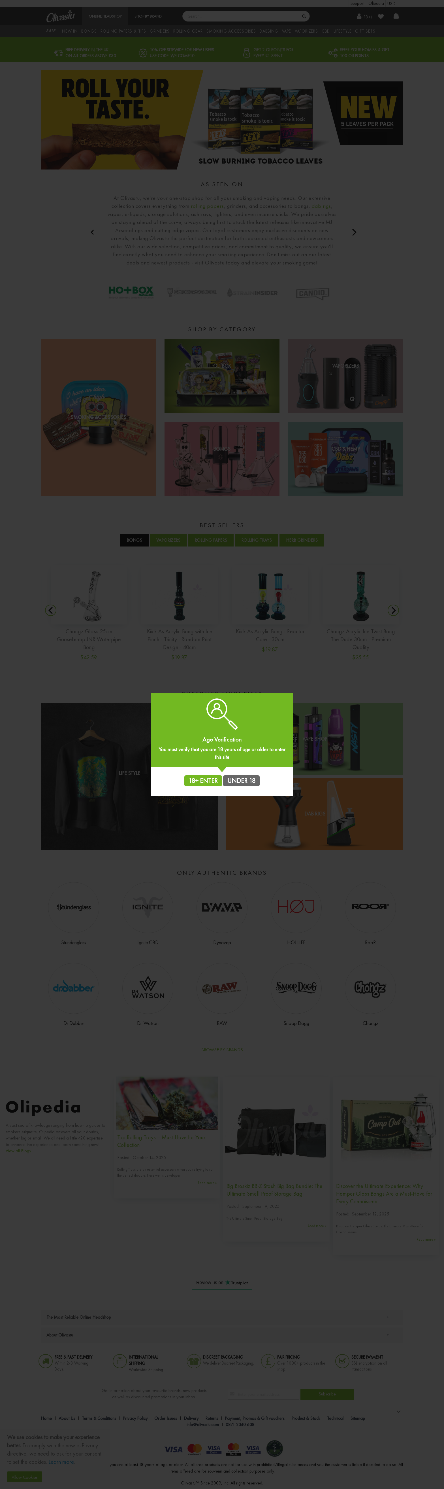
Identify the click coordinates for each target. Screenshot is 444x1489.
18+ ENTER (203, 780)
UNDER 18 (241, 780)
